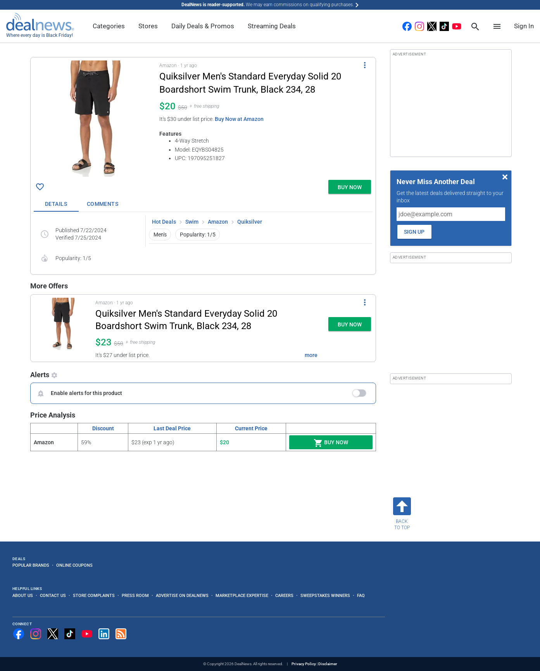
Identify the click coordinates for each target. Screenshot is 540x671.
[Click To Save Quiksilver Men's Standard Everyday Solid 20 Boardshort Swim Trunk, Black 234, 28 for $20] (40, 186)
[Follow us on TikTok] (70, 634)
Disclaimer (327, 664)
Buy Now (331, 443)
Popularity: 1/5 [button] (198, 234)
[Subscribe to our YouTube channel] (87, 634)
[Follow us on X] (53, 634)
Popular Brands (30, 565)
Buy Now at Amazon (239, 119)
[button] (203, 117)
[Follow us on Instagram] (35, 634)
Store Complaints (94, 595)
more (311, 355)
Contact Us (53, 595)
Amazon (218, 222)
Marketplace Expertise (242, 595)
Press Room (135, 595)
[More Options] (364, 65)
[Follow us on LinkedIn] (104, 634)
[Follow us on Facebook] (18, 634)
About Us (22, 595)
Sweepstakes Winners (325, 595)
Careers (284, 595)
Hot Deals (164, 222)
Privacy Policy (304, 664)
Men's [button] (160, 234)
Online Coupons (74, 565)
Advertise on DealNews (182, 595)
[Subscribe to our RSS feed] (121, 634)
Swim (191, 222)
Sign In (524, 26)
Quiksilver (249, 222)
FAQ (361, 595)
